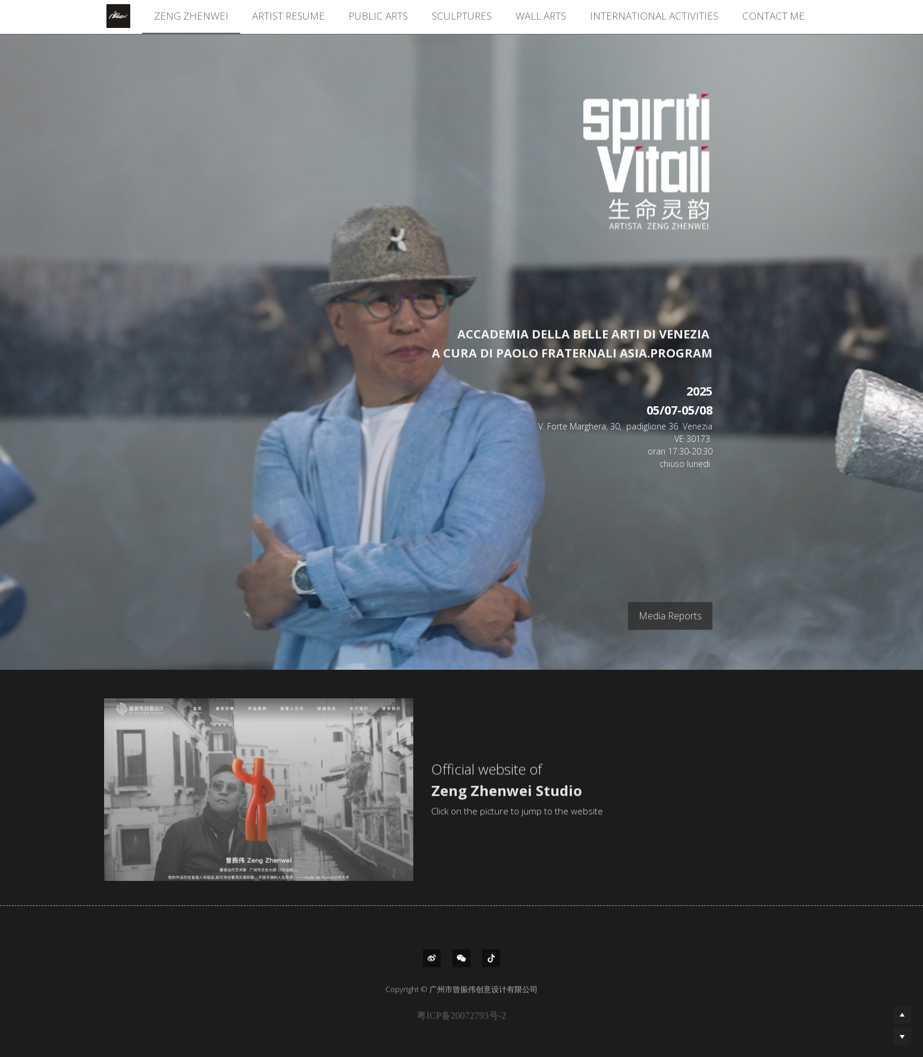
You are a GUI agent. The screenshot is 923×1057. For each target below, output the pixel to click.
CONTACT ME (773, 16)
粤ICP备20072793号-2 (461, 1024)
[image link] (614, 161)
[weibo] (432, 958)
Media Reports (670, 623)
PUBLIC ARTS (378, 16)
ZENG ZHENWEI (191, 16)
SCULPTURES (462, 16)
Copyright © (407, 997)
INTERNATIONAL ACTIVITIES (654, 16)
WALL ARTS (541, 16)
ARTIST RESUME (288, 16)
